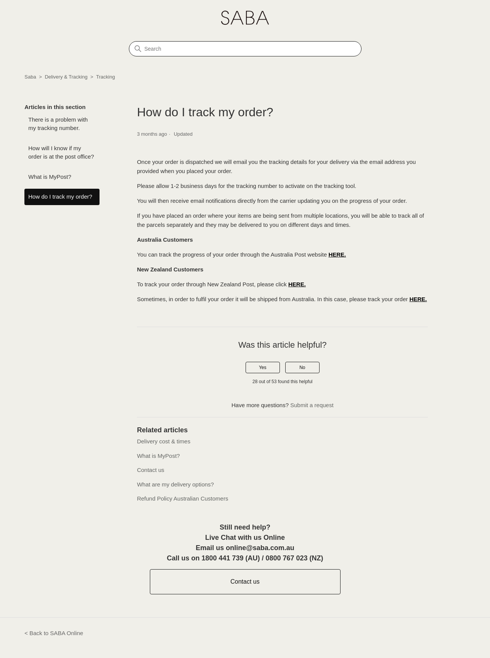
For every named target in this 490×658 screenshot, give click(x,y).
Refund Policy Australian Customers (182, 498)
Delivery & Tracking (66, 77)
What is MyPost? (49, 176)
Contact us (150, 470)
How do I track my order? (60, 196)
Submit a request (311, 405)
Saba (30, 77)
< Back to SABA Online (53, 633)
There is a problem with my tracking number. (58, 124)
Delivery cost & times (163, 441)
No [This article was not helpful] (302, 367)
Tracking (105, 77)
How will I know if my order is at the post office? (61, 152)
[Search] (245, 48)
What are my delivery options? (175, 484)
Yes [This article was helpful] (263, 367)
